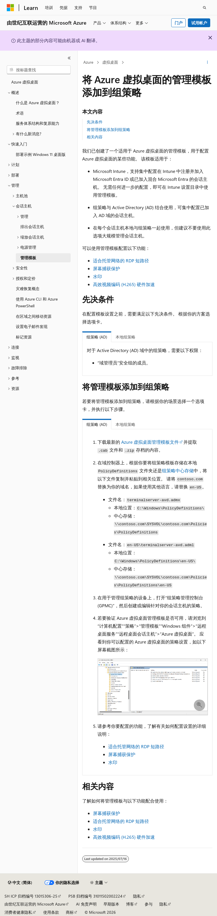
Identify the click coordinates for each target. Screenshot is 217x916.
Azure (88, 62)
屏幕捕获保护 (106, 268)
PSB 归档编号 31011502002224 (95, 896)
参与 (149, 904)
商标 (70, 912)
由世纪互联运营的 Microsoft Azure (35, 904)
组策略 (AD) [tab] (96, 337)
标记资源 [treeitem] (24, 337)
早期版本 (111, 904)
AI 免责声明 (86, 904)
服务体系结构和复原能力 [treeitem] (37, 123)
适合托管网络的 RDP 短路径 (121, 260)
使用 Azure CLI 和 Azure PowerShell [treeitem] (37, 302)
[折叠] (69, 58)
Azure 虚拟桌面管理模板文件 (150, 442)
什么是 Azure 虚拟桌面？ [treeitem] (38, 102)
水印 (97, 276)
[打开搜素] (204, 8)
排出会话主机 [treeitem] (32, 226)
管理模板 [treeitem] (28, 257)
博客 (130, 904)
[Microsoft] (10, 7)
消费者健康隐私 (18, 912)
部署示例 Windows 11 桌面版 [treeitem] (41, 154)
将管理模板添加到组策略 (108, 129)
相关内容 (95, 137)
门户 (179, 22)
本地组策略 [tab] (125, 337)
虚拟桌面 (110, 62)
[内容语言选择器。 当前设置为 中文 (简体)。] (20, 882)
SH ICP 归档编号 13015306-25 (31, 896)
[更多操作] (207, 62)
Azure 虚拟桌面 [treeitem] (24, 82)
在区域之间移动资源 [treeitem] (33, 316)
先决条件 (95, 122)
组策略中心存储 (178, 470)
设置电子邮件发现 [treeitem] (31, 326)
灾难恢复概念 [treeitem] (28, 288)
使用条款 (51, 912)
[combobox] (39, 69)
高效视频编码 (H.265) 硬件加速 (124, 284)
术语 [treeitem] (20, 113)
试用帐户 (199, 22)
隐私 (137, 896)
